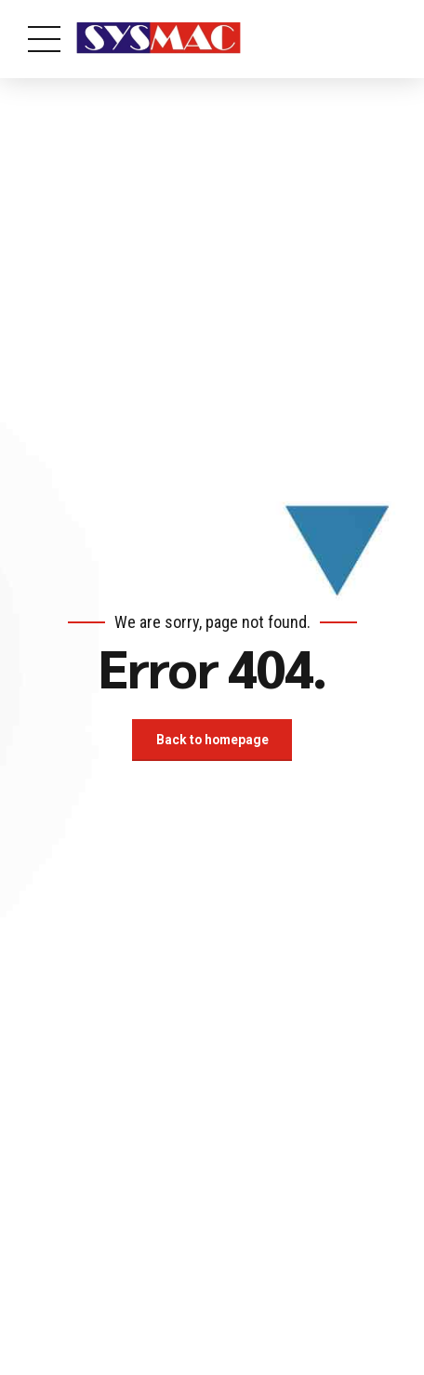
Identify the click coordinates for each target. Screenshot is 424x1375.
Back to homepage (212, 739)
